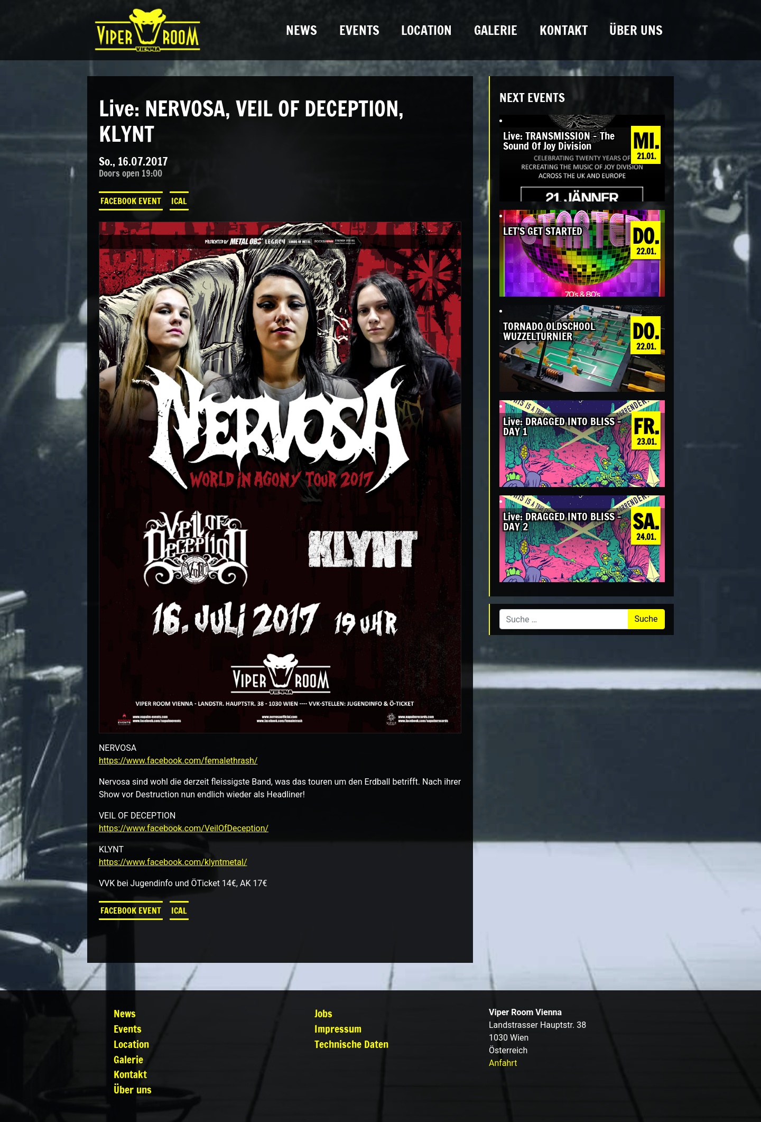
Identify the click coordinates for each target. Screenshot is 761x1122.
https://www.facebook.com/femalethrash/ (178, 761)
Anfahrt (503, 1063)
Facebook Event (130, 201)
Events (359, 30)
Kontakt (564, 30)
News (301, 30)
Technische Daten (351, 1044)
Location (426, 30)
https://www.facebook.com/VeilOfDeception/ (183, 828)
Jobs (323, 1013)
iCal (179, 201)
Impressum (337, 1029)
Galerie (495, 30)
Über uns (636, 30)
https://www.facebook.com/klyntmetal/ (173, 862)
